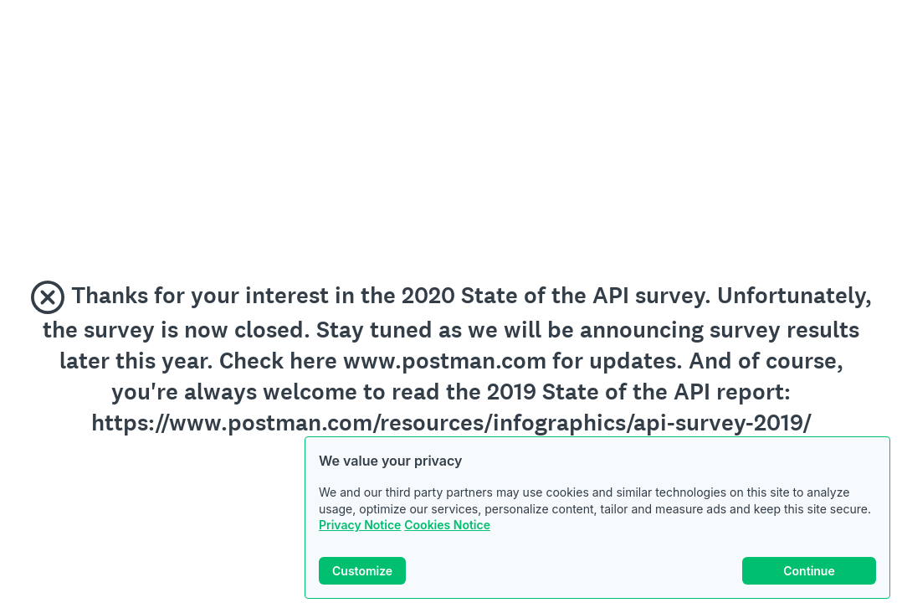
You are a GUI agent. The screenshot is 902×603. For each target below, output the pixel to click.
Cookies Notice (447, 525)
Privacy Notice (360, 525)
